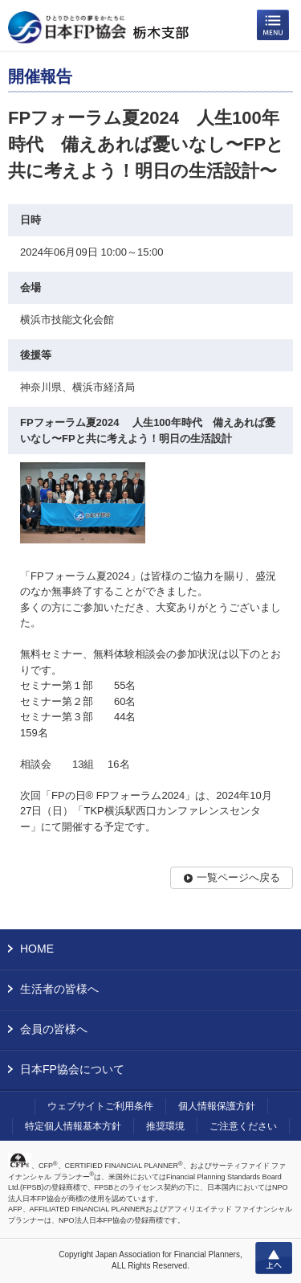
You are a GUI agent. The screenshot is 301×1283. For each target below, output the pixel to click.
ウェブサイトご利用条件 (100, 1106)
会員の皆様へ (53, 1029)
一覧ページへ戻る (238, 877)
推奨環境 (165, 1126)
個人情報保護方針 (216, 1106)
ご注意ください (243, 1126)
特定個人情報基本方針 (73, 1126)
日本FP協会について (72, 1069)
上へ (273, 1258)
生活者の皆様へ (59, 988)
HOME (37, 948)
